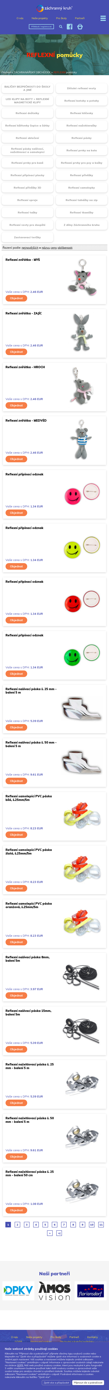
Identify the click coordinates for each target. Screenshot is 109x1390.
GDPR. (20, 1365)
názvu (46, 247)
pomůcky (65, 72)
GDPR (18, 1341)
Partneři (80, 18)
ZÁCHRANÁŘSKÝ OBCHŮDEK (32, 72)
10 (91, 1224)
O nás (20, 18)
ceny (54, 247)
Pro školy (61, 18)
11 (101, 1224)
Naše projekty (40, 18)
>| (59, 1233)
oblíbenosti (65, 247)
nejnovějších (30, 247)
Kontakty (92, 1337)
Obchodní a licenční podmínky (77, 1341)
